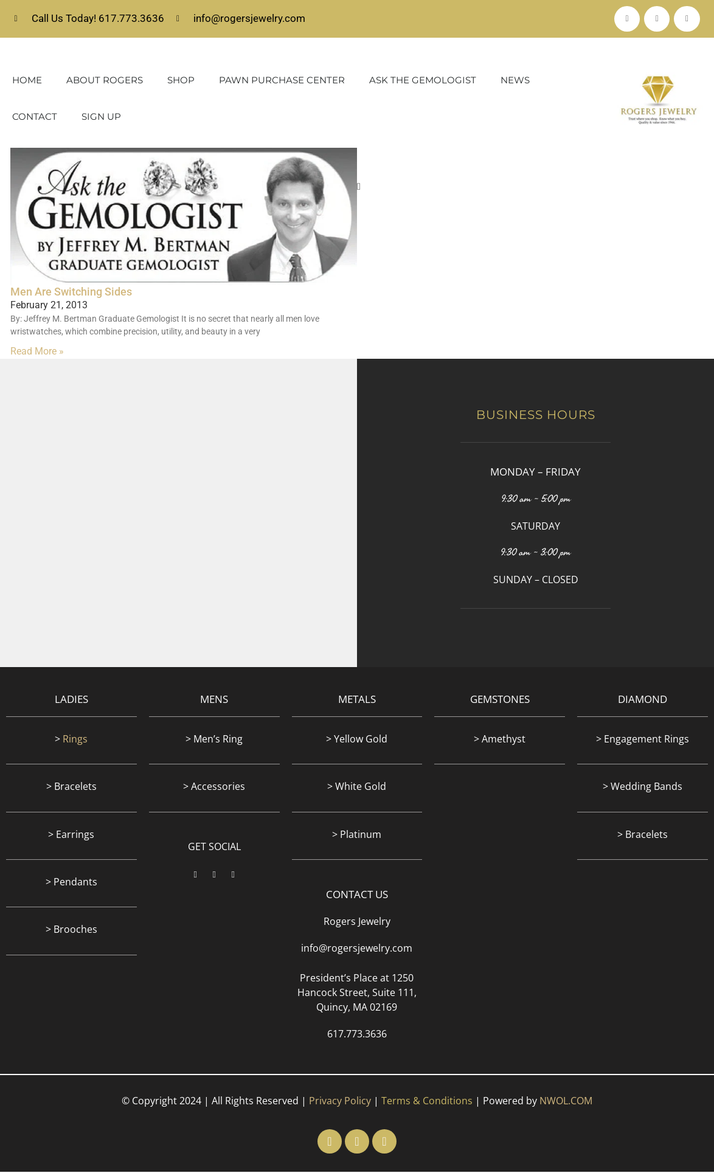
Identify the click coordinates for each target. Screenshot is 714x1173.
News (515, 82)
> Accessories (214, 788)
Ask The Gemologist (422, 82)
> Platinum (356, 835)
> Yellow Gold (356, 740)
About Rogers (104, 82)
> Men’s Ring (214, 740)
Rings (75, 740)
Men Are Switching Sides (71, 292)
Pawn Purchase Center (282, 82)
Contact (34, 118)
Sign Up (101, 118)
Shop (181, 82)
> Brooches (71, 931)
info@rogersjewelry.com (356, 950)
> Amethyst (499, 740)
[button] (359, 188)
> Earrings (71, 835)
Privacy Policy (340, 1102)
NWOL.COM (565, 1102)
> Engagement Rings (642, 740)
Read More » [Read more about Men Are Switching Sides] (37, 353)
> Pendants (71, 883)
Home (27, 82)
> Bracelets (71, 788)
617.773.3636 (357, 1035)
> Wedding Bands (642, 788)
